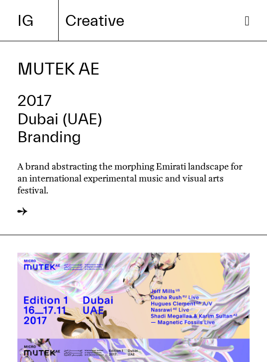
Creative (94, 21)
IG (25, 21)
